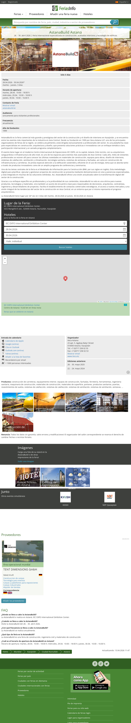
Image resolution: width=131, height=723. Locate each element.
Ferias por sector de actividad (31, 671)
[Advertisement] (65, 324)
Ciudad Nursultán (50, 651)
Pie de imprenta (74, 703)
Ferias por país (24, 676)
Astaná (67, 651)
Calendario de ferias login (78, 713)
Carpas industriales (12, 585)
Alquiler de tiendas (11, 587)
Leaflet (100, 301)
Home (5, 651)
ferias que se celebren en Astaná (18, 311)
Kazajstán (31, 651)
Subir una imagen (26, 461)
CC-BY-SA (127, 301)
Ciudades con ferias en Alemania (32, 681)
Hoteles (88, 14)
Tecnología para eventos (14, 580)
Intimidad (71, 698)
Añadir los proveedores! (13, 600)
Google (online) (12, 344)
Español (123, 2)
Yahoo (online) (11, 353)
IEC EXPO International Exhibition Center (22, 305)
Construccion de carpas (13, 578)
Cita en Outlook (12, 347)
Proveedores (36, 14)
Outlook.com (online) (14, 350)
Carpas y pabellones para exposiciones (20, 582)
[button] (65, 278)
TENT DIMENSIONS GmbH (20, 569)
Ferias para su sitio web (78, 708)
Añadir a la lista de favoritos (17, 357)
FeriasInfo (65, 8)
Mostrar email (9, 105)
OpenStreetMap (113, 301)
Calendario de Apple (14, 341)
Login (3, 2)
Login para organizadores (78, 717)
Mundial (17, 651)
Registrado (13, 2)
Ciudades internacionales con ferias (34, 685)
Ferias (18, 14)
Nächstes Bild (42, 551)
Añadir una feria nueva (63, 14)
